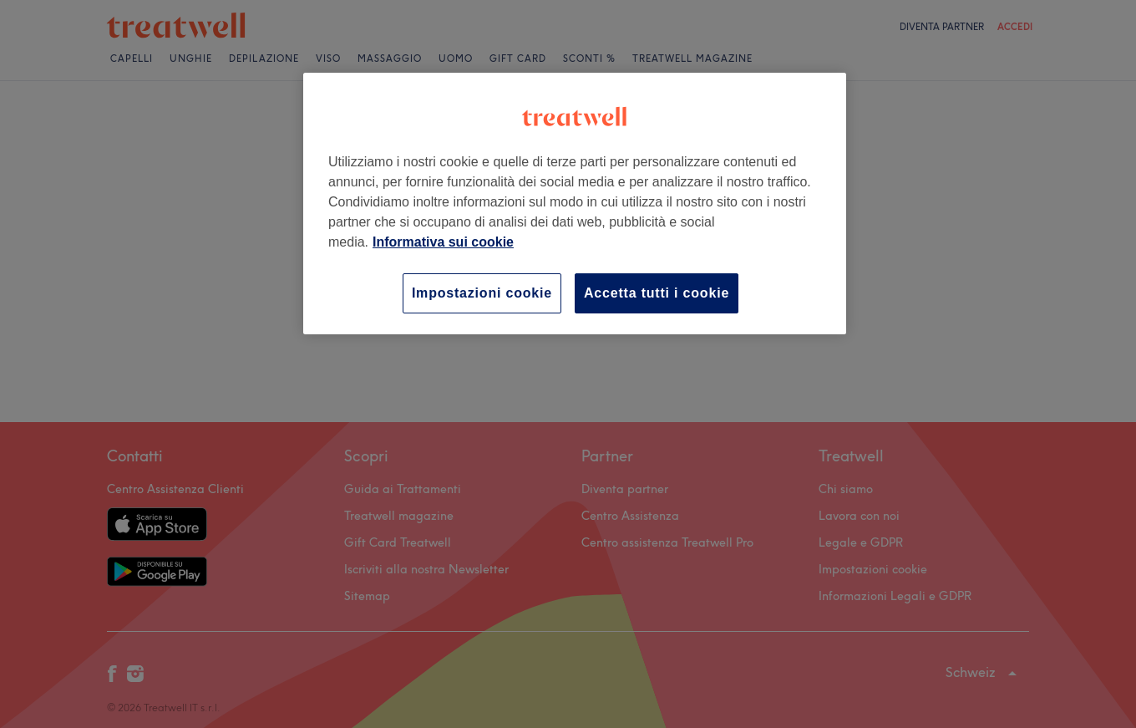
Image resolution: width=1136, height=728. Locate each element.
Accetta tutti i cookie (656, 293)
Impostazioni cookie (482, 293)
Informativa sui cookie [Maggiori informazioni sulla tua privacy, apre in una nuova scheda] (443, 242)
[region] (574, 203)
